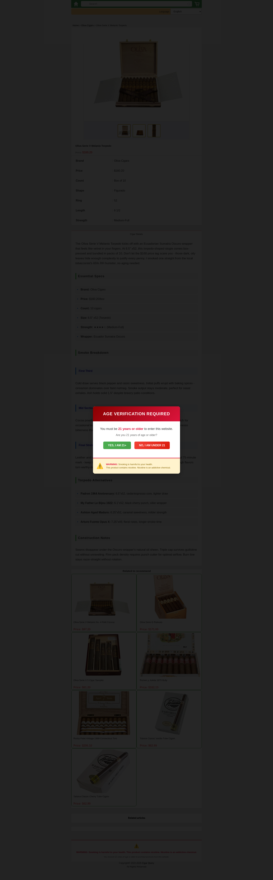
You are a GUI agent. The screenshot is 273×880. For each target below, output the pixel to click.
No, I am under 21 (154, 445)
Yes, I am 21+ (115, 445)
